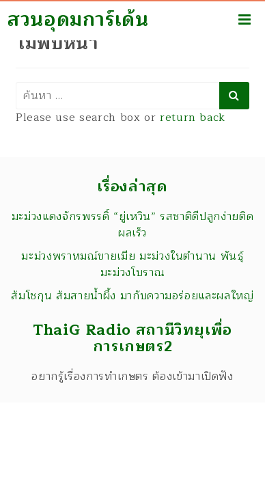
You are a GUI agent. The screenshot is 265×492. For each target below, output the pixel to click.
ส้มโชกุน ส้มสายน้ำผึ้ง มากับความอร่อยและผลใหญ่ (132, 296)
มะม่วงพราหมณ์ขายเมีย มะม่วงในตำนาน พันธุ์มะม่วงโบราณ (132, 264)
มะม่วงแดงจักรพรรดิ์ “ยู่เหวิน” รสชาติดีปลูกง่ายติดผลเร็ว (132, 224)
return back (192, 117)
